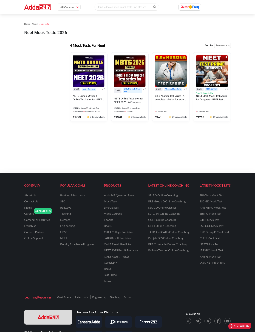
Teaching (115, 297)
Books (108, 225)
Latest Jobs (82, 297)
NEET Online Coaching (162, 225)
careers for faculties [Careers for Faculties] (37, 219)
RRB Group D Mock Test (214, 232)
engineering (67, 225)
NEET (63, 238)
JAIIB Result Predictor (117, 238)
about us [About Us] (30, 195)
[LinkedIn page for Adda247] (188, 321)
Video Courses (113, 213)
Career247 (110, 262)
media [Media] (28, 207)
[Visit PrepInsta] (118, 322)
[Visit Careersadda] (89, 322)
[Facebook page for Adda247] (217, 321)
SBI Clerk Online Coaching (164, 213)
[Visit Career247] (148, 322)
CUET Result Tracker (116, 256)
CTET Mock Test (209, 219)
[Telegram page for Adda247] (208, 321)
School (128, 297)
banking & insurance (72, 195)
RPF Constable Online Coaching (167, 244)
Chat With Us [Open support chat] (239, 326)
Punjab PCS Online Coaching (165, 238)
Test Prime (110, 274)
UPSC (63, 232)
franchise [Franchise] (30, 225)
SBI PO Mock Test (210, 213)
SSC (62, 201)
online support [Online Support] (33, 238)
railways (65, 207)
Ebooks (108, 219)
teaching (65, 213)
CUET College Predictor (118, 232)
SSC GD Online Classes (162, 207)
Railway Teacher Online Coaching (168, 250)
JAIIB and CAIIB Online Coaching (168, 232)
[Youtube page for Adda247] (227, 321)
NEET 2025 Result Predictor (121, 250)
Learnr (108, 281)
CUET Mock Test (210, 238)
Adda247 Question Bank (119, 195)
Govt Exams (64, 297)
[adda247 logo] (48, 317)
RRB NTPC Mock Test (213, 207)
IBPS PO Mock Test (211, 250)
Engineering (99, 297)
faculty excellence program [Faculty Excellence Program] (77, 244)
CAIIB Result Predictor (118, 244)
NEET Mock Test (210, 244)
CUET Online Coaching (162, 219)
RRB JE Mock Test (210, 256)
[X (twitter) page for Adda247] (198, 321)
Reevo (108, 268)
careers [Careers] (29, 213)
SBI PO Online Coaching (163, 195)
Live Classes (111, 207)
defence (65, 219)
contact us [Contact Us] (31, 201)
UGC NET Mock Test (212, 262)
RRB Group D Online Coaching (167, 201)
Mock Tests (111, 201)
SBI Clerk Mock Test (212, 195)
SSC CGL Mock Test (211, 225)
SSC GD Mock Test (211, 201)
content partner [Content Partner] (34, 232)
